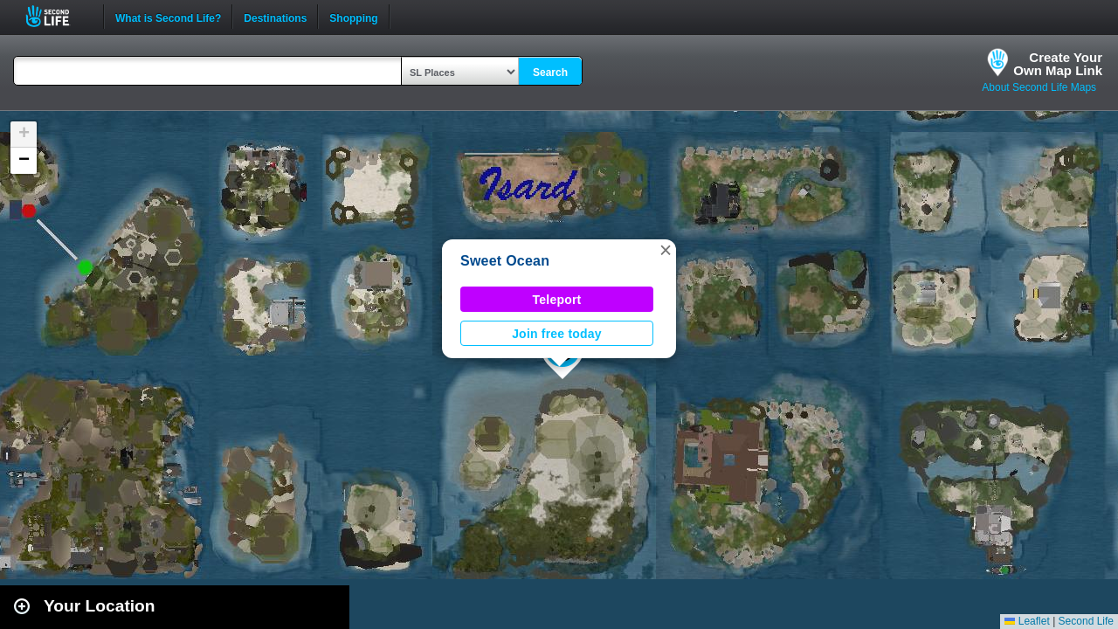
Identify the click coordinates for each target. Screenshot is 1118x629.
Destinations (275, 16)
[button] (665, 249)
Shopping (353, 16)
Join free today (557, 334)
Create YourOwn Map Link (1057, 64)
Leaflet (1026, 621)
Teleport (557, 300)
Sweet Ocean (504, 260)
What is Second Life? (168, 16)
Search (550, 72)
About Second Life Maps (1039, 87)
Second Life (57, 16)
